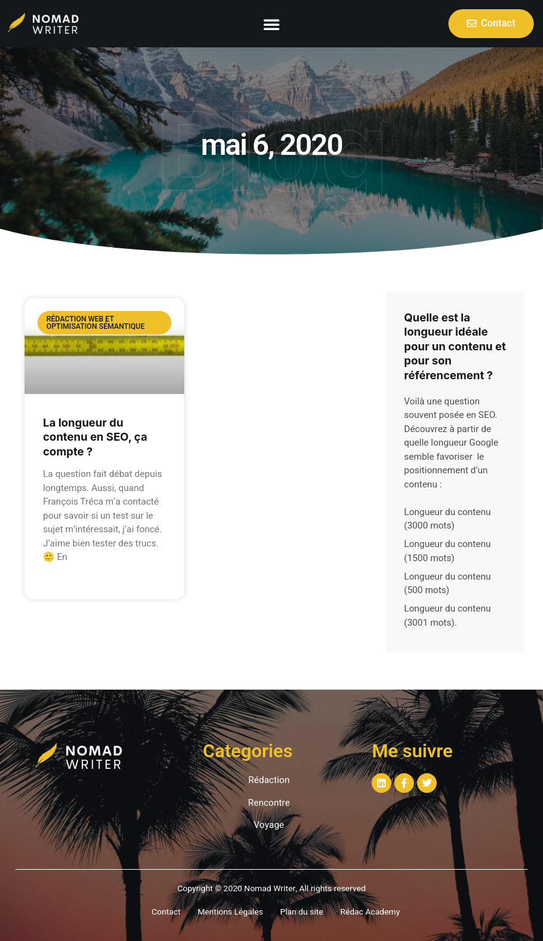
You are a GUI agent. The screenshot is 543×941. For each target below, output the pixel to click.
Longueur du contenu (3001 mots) (447, 615)
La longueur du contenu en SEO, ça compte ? (95, 437)
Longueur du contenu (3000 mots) (447, 519)
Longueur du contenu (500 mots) (447, 583)
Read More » (66, 580)
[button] (271, 24)
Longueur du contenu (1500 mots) (447, 551)
